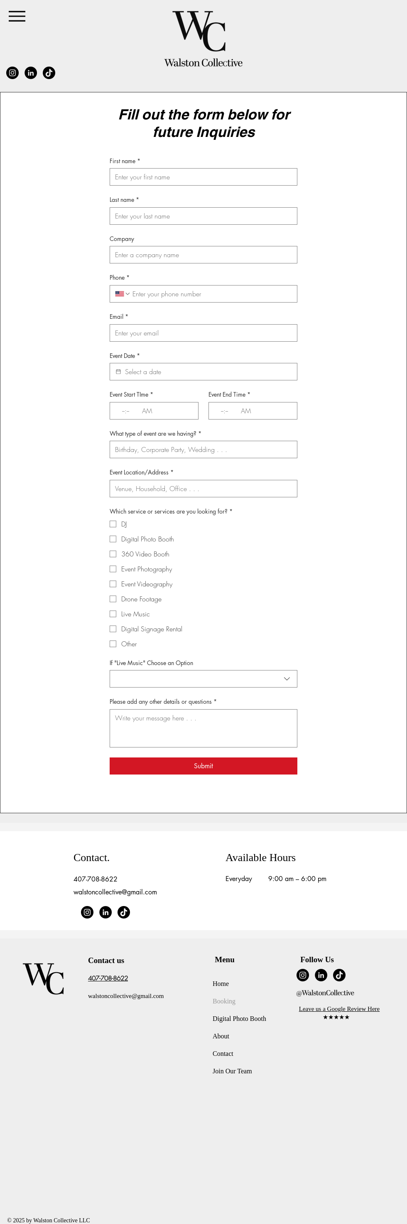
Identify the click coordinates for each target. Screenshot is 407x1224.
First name (125, 161)
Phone (120, 277)
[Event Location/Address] (201, 488)
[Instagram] (12, 73)
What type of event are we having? (155, 434)
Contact (223, 1053)
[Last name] (201, 216)
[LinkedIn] (31, 73)
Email (119, 317)
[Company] (201, 254)
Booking (224, 1001)
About (221, 1036)
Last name (124, 200)
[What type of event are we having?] (201, 449)
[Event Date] (118, 371)
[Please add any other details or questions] (203, 728)
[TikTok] (49, 73)
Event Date (125, 356)
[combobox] (203, 679)
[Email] (201, 333)
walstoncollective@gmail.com (115, 892)
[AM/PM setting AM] (149, 411)
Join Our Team (232, 1071)
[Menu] (16, 16)
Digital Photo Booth (239, 1018)
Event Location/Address (142, 472)
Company (122, 239)
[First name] (201, 177)
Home (221, 983)
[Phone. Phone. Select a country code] (123, 293)
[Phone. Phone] (211, 294)
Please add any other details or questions (163, 702)
